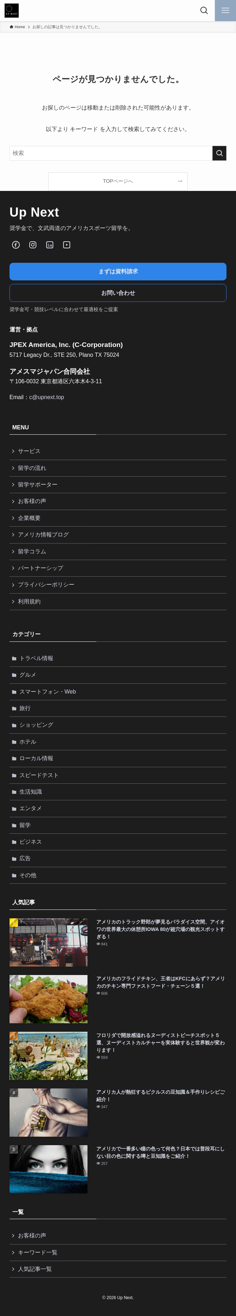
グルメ (27, 675)
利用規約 (29, 601)
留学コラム (32, 551)
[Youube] (66, 244)
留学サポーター (38, 485)
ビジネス (30, 842)
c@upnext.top (46, 397)
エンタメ (30, 808)
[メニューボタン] (225, 10)
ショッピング (36, 725)
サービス (29, 451)
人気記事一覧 (35, 1269)
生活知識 (30, 792)
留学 (25, 825)
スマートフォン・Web (47, 692)
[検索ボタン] (204, 10)
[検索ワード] (118, 153)
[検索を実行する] (219, 153)
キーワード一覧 (38, 1252)
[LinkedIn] (49, 244)
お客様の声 (32, 501)
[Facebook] (16, 244)
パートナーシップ (40, 568)
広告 (25, 858)
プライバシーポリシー (46, 585)
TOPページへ (118, 181)
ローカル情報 (36, 758)
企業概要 (29, 518)
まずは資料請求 (118, 271)
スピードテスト (39, 775)
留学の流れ (32, 468)
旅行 (25, 708)
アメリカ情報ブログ (43, 535)
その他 (27, 875)
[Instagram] (32, 244)
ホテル (27, 742)
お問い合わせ (118, 293)
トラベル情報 (36, 658)
